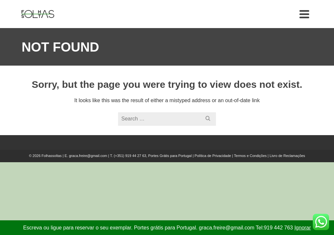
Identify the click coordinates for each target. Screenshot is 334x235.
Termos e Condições (250, 156)
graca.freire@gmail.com (88, 156)
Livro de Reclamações (287, 156)
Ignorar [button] (302, 227)
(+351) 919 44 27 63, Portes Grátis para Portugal (153, 156)
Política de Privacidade (213, 156)
